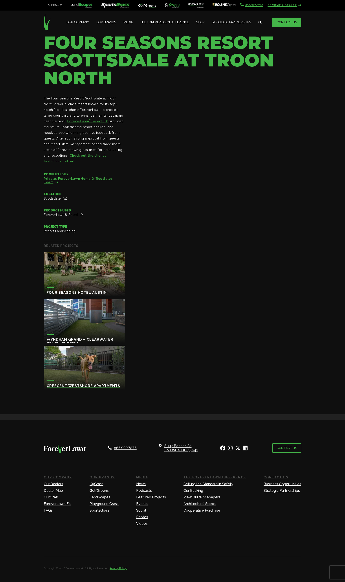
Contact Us (287, 22)
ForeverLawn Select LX (87, 121)
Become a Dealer (284, 5)
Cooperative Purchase (202, 510)
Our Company (77, 22)
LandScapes (100, 497)
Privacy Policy (118, 568)
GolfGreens (99, 490)
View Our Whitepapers (202, 497)
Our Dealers (53, 484)
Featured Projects (151, 497)
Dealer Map (53, 490)
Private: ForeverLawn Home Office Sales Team (78, 180)
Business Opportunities (282, 484)
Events (142, 504)
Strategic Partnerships (231, 22)
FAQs (48, 510)
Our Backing (193, 490)
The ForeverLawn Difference (164, 22)
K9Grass (96, 484)
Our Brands (106, 22)
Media (128, 22)
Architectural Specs (200, 504)
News (141, 484)
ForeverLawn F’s (57, 504)
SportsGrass (100, 510)
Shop (200, 22)
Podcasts (144, 490)
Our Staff (51, 497)
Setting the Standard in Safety (208, 484)
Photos (142, 517)
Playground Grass (104, 504)
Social (141, 510)
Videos (142, 523)
